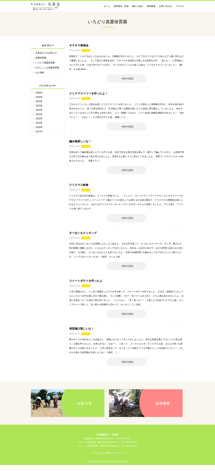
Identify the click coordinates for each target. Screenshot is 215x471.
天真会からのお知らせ (46, 53)
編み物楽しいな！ (80, 143)
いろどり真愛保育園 (45, 62)
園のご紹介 (137, 6)
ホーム (107, 6)
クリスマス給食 (78, 187)
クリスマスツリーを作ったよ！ (88, 94)
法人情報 (39, 72)
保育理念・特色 (121, 6)
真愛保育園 (40, 57)
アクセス (180, 6)
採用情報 (151, 6)
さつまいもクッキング (83, 236)
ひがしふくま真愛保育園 (47, 67)
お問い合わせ (165, 6)
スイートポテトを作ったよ (85, 285)
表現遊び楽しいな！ (81, 333)
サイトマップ (117, 459)
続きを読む (128, 79)
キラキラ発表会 (78, 45)
